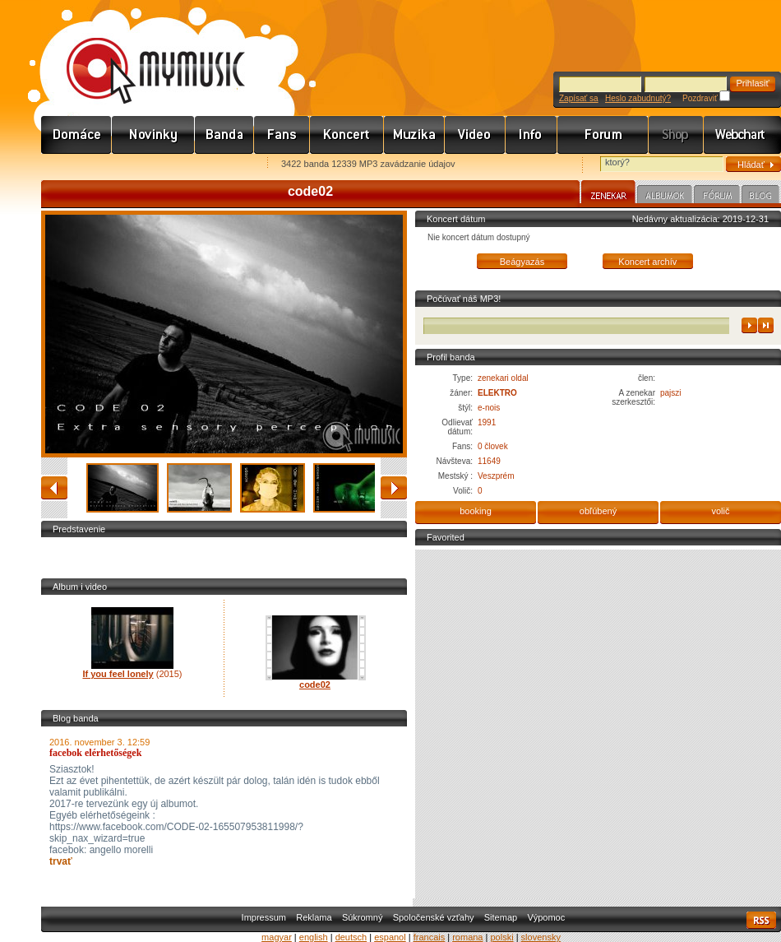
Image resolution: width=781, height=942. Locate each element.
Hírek (153, 135)
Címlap (76, 135)
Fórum (603, 135)
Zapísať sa (578, 98)
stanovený (394, 487)
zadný (54, 487)
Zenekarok (224, 135)
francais (430, 937)
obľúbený (598, 511)
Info (531, 135)
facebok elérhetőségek (95, 753)
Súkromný (362, 917)
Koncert (347, 135)
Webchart (742, 135)
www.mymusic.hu (142, 53)
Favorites (75, 165)
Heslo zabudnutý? (638, 98)
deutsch (351, 937)
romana (467, 937)
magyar (276, 937)
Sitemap (500, 917)
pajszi (671, 392)
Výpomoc (546, 917)
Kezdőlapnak (144, 165)
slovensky (541, 937)
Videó (475, 135)
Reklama (313, 917)
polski (501, 937)
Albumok (664, 196)
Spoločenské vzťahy (433, 917)
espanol (390, 937)
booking (476, 511)
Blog (760, 196)
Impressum (264, 917)
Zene (414, 135)
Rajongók (282, 135)
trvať (60, 861)
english (313, 937)
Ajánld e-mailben (214, 165)
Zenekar (608, 194)
